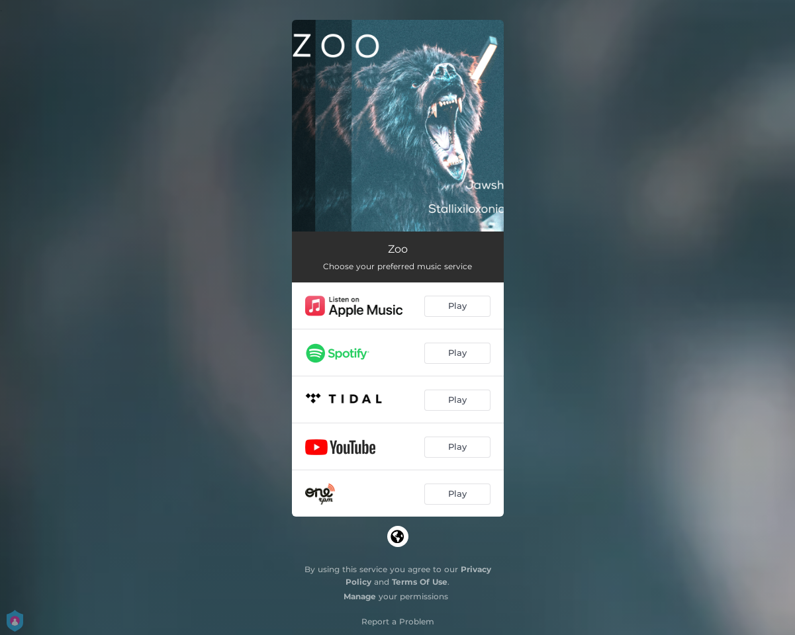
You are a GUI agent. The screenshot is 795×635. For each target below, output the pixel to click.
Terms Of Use (419, 582)
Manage (360, 596)
